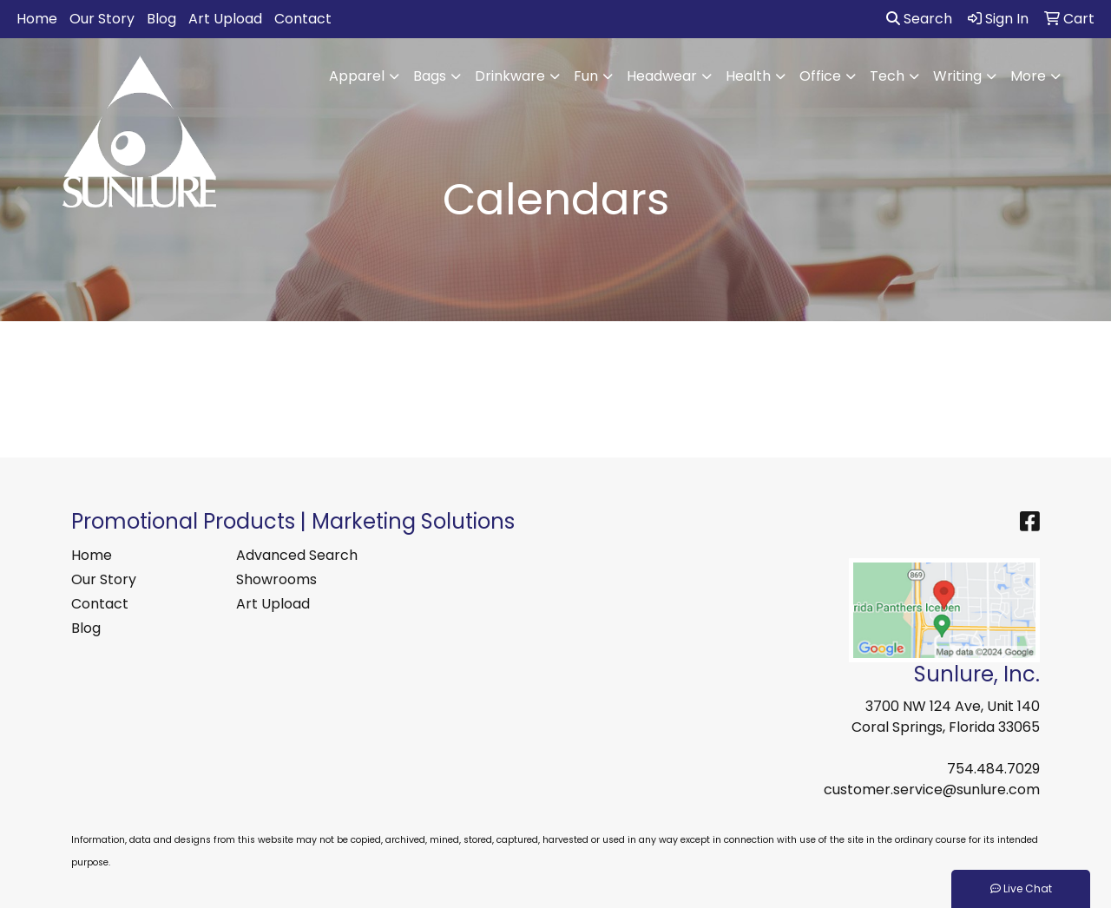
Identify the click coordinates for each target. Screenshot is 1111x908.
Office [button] (820, 76)
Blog (161, 19)
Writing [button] (957, 76)
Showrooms (276, 579)
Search (919, 19)
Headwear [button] (662, 76)
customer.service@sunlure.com (932, 789)
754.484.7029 (993, 769)
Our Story (102, 19)
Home (36, 19)
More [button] (1028, 76)
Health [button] (748, 76)
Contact (303, 19)
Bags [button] (429, 76)
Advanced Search (297, 555)
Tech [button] (887, 76)
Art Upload (225, 19)
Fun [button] (586, 76)
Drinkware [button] (510, 76)
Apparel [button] (357, 76)
